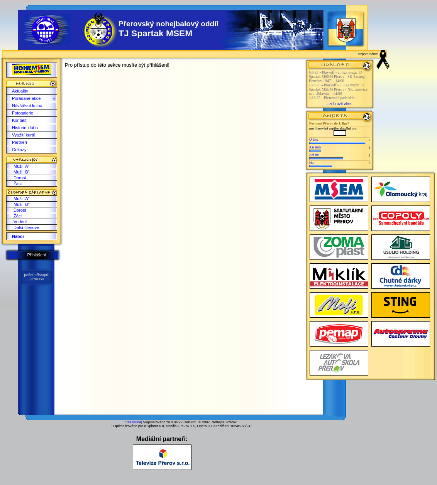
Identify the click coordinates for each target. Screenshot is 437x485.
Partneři (19, 142)
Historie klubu (25, 127)
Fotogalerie (22, 113)
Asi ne (314, 155)
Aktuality (20, 91)
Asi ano (315, 147)
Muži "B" (22, 172)
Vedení (20, 221)
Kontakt (19, 120)
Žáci (18, 183)
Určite (313, 139)
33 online (134, 422)
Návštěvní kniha (27, 105)
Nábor (18, 236)
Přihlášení (36, 255)
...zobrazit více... (340, 104)
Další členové (26, 227)
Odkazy (19, 149)
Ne (311, 163)
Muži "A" (22, 166)
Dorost (20, 177)
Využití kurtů (23, 135)
